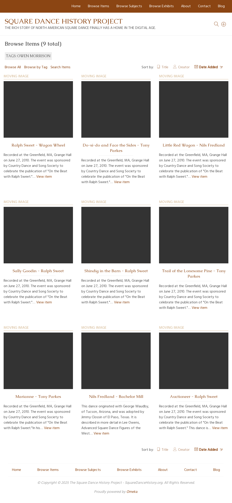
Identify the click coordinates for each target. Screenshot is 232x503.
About (186, 6)
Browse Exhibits (161, 6)
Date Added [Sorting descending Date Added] (209, 67)
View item (44, 176)
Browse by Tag (35, 67)
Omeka (131, 492)
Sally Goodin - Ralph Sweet (38, 270)
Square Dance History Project (64, 21)
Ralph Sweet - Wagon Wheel (38, 145)
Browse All (13, 67)
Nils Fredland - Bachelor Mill (116, 396)
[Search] (223, 24)
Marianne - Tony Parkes (38, 396)
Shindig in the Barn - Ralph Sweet (116, 270)
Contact (204, 6)
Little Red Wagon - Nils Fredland (194, 145)
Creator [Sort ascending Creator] (184, 67)
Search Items (60, 67)
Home (76, 6)
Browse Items (98, 6)
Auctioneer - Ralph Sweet (194, 396)
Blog (221, 6)
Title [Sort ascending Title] (165, 67)
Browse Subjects (129, 6)
